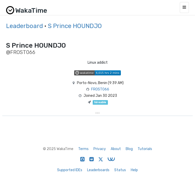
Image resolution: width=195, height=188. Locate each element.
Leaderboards (98, 170)
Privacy (99, 149)
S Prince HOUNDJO (75, 26)
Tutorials (145, 149)
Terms (83, 149)
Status (120, 170)
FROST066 (100, 89)
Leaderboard (24, 26)
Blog (129, 149)
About (116, 149)
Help (134, 170)
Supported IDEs (69, 170)
